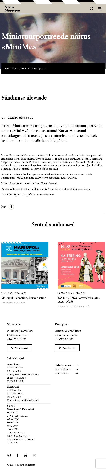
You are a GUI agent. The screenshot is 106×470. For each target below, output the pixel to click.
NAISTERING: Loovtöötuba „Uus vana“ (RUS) (79, 300)
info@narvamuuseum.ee (41, 195)
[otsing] (92, 9)
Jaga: (4, 207)
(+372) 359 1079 (65, 339)
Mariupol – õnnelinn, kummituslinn (23, 298)
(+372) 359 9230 (17, 195)
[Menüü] (100, 9)
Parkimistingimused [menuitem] (64, 365)
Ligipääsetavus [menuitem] (61, 373)
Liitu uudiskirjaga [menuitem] (63, 369)
